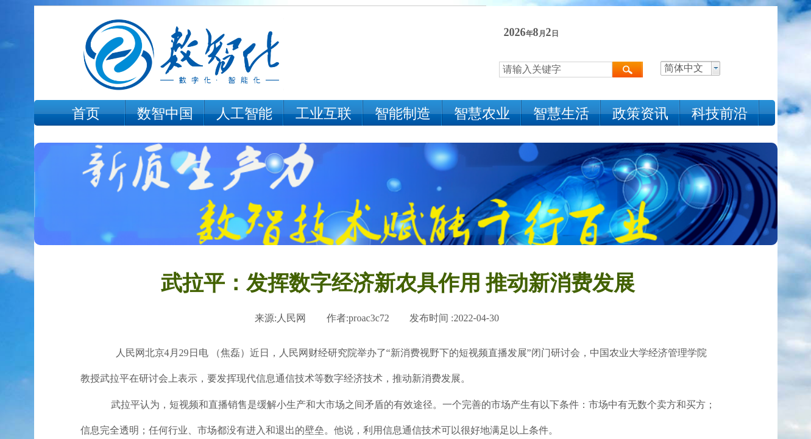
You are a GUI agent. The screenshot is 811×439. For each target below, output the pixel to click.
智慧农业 (482, 113)
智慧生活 (561, 113)
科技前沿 (720, 113)
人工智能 (244, 113)
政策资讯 (640, 113)
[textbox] (555, 69)
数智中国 (165, 113)
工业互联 (324, 113)
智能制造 (403, 113)
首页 (86, 113)
